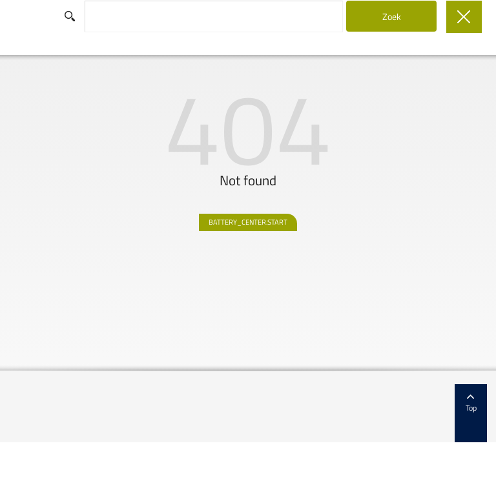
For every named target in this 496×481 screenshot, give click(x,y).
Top (471, 403)
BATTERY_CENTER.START (248, 222)
